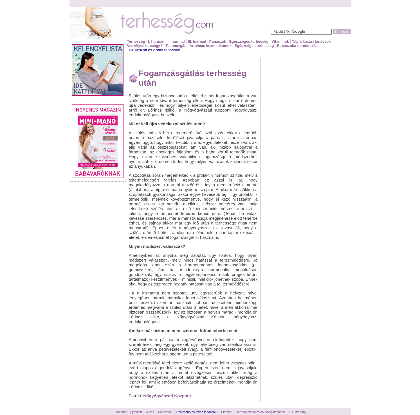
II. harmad (176, 41)
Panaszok (217, 41)
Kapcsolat (165, 412)
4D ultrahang (298, 412)
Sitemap (226, 412)
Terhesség (136, 41)
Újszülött (136, 412)
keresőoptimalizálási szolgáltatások (261, 412)
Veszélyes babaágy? (145, 46)
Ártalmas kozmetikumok (210, 46)
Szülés (149, 412)
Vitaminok (280, 41)
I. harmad (156, 41)
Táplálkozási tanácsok (311, 41)
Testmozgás (175, 46)
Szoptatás (120, 412)
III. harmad (197, 41)
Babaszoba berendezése (298, 46)
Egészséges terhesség (248, 41)
